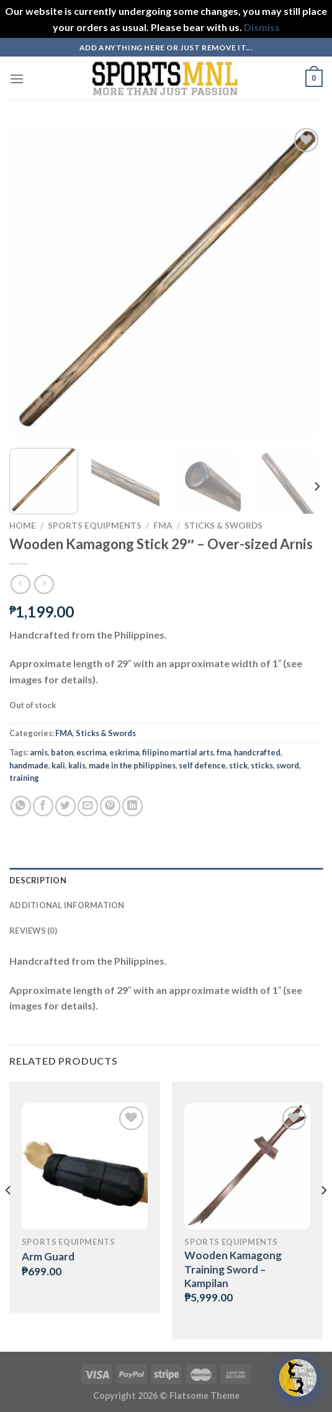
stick (238, 765)
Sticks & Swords (223, 526)
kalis (77, 765)
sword (287, 765)
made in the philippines (132, 765)
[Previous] (8, 1215)
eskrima (124, 752)
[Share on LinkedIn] (132, 806)
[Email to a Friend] (88, 806)
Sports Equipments (94, 526)
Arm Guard (48, 1256)
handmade (28, 765)
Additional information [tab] (67, 905)
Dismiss (262, 27)
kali (58, 765)
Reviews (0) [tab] (33, 931)
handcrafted (257, 752)
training (24, 778)
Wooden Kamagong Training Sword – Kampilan (233, 1269)
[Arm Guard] (85, 1166)
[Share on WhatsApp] (21, 806)
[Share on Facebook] (43, 806)
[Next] (316, 487)
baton (62, 752)
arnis (39, 752)
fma (224, 752)
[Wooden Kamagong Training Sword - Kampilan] (247, 1166)
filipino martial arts (177, 752)
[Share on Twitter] (65, 806)
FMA (163, 526)
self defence (202, 765)
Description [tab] (37, 880)
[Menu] (16, 78)
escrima (91, 752)
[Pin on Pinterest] (110, 806)
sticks (262, 765)
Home (22, 526)
